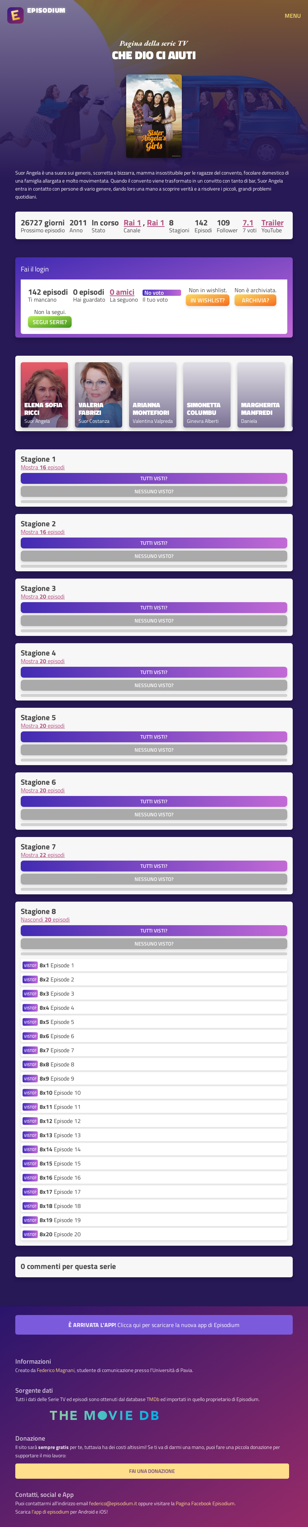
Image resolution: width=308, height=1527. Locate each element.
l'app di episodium (50, 1512)
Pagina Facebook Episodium (205, 1503)
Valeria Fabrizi (92, 409)
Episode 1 (57, 965)
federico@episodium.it (113, 1503)
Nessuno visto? (154, 491)
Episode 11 (60, 1106)
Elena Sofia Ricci (44, 409)
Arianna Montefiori (151, 409)
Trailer (272, 222)
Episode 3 (57, 993)
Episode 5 (57, 1021)
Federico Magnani (56, 1370)
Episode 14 (60, 1149)
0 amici (122, 292)
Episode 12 (60, 1120)
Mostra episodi (43, 467)
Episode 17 (60, 1191)
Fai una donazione (152, 1471)
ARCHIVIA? (255, 300)
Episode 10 (60, 1092)
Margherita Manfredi (261, 409)
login (42, 269)
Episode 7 (57, 1050)
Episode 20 (60, 1234)
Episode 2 (57, 979)
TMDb (153, 1399)
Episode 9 (57, 1078)
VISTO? (30, 965)
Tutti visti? (153, 478)
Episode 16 (60, 1177)
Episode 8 (57, 1064)
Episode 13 (60, 1135)
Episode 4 (57, 1007)
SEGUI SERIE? (50, 322)
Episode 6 (57, 1036)
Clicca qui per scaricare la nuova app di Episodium (153, 1324)
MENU (293, 15)
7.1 (248, 222)
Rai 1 (132, 222)
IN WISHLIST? (208, 300)
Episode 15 (60, 1163)
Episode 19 (60, 1220)
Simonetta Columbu (204, 409)
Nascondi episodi (45, 919)
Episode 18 (60, 1205)
